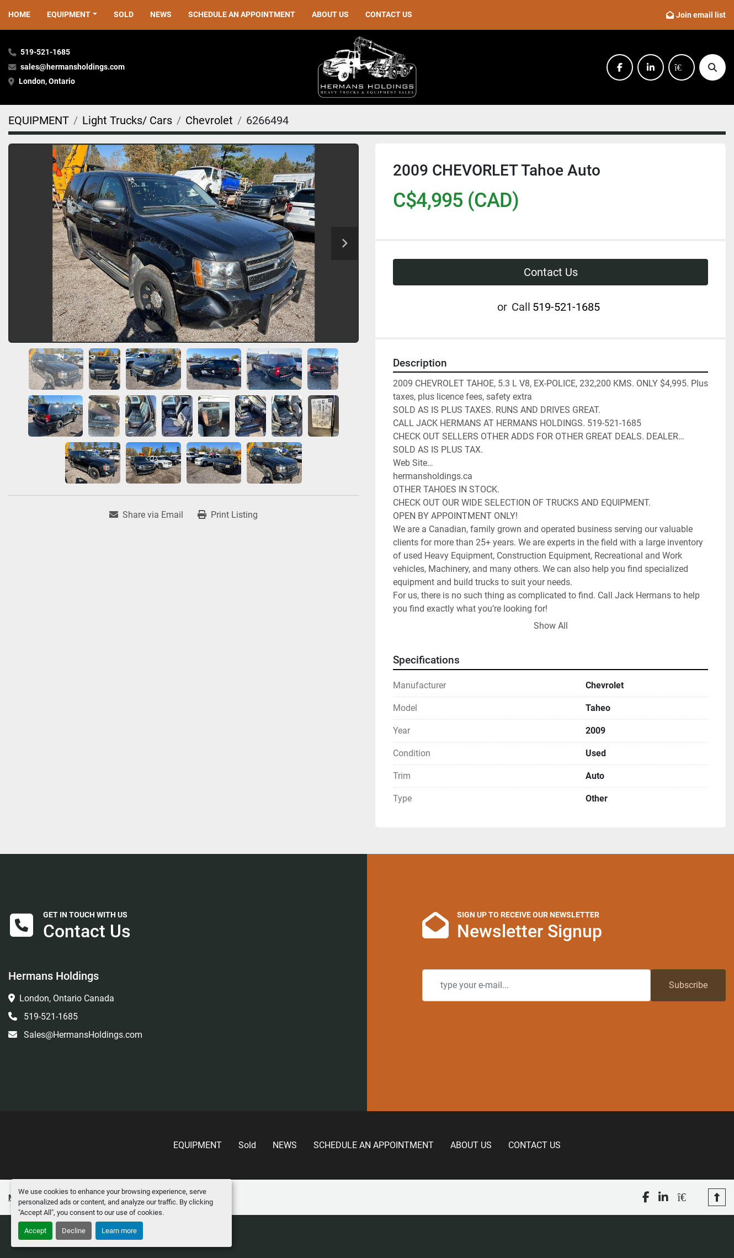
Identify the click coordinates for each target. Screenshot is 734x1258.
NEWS (161, 14)
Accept (35, 1231)
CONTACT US (388, 14)
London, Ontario (48, 81)
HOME (19, 14)
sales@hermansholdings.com (72, 67)
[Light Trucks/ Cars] (127, 120)
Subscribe (688, 985)
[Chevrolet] (209, 120)
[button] (72, 14)
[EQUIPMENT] (38, 120)
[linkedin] (650, 67)
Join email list (701, 14)
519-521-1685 (45, 52)
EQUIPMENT (69, 14)
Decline (74, 1231)
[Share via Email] (146, 515)
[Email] (536, 985)
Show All (551, 625)
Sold (124, 14)
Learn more (119, 1231)
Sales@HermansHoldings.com (82, 1034)
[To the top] (717, 1197)
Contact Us (551, 272)
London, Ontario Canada (66, 998)
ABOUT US (330, 14)
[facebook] (620, 67)
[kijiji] (681, 67)
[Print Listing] (227, 515)
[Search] (712, 67)
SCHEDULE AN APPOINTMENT (241, 14)
